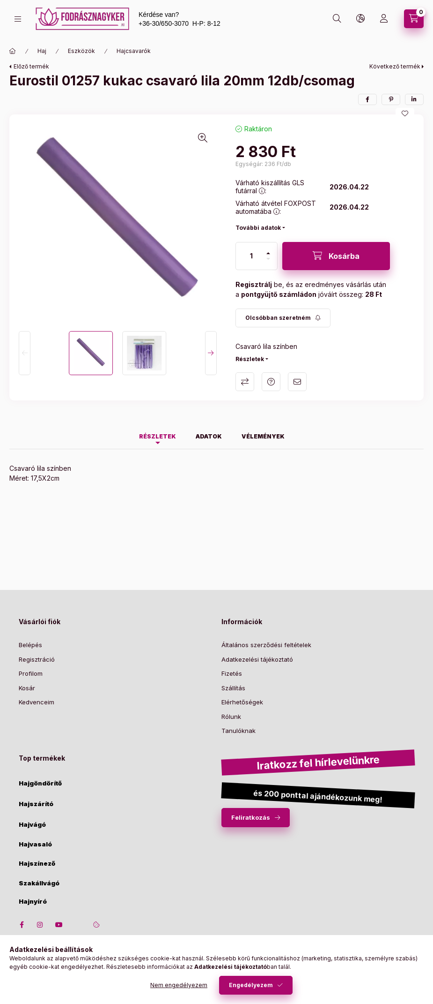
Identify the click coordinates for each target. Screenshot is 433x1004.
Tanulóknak (238, 730)
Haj (41, 50)
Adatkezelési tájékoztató (257, 659)
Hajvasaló (35, 844)
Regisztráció (37, 659)
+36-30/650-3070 (164, 23)
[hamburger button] (17, 19)
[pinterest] (391, 99)
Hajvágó (32, 824)
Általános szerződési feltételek (266, 645)
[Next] (211, 353)
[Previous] (24, 353)
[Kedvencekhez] (405, 113)
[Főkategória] (12, 51)
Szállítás (233, 688)
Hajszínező (37, 863)
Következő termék (394, 66)
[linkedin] (414, 99)
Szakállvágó (39, 883)
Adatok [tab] (209, 436)
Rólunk (231, 716)
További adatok (258, 227)
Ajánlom (297, 381)
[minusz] (268, 259)
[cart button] (414, 18)
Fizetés (231, 673)
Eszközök (81, 50)
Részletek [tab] (157, 436)
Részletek (249, 358)
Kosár (27, 688)
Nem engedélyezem (178, 985)
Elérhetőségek (242, 702)
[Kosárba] (336, 256)
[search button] (337, 18)
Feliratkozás (250, 817)
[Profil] (383, 18)
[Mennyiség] (251, 256)
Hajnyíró (33, 901)
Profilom (31, 673)
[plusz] (268, 253)
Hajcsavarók (134, 50)
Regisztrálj (253, 284)
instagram (40, 924)
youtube (59, 924)
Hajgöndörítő (40, 783)
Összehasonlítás (244, 381)
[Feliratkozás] (282, 318)
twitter (77, 924)
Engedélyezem (251, 985)
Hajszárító (36, 804)
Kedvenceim (36, 702)
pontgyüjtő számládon (278, 294)
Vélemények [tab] (263, 436)
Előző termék (31, 66)
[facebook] (367, 99)
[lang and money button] (360, 18)
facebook (21, 924)
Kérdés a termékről (271, 381)
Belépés (30, 645)
